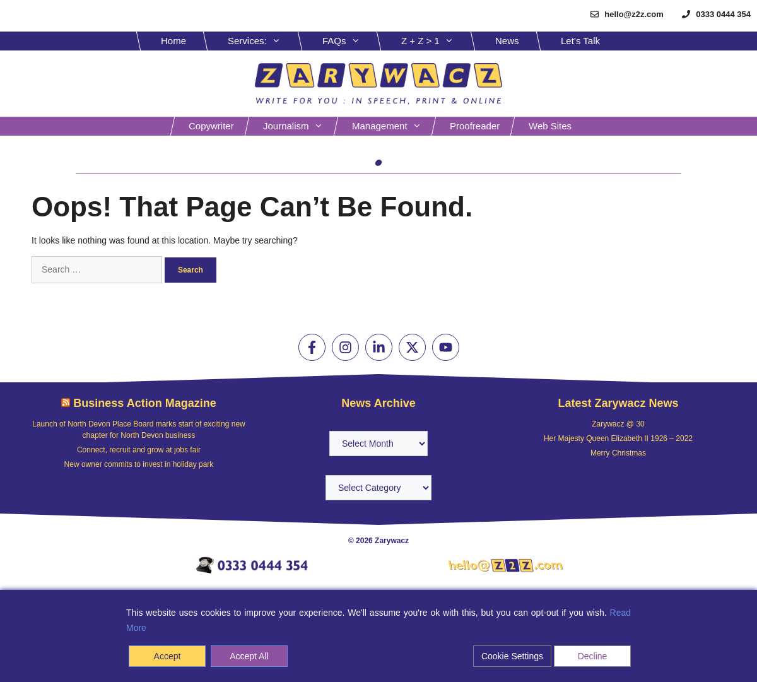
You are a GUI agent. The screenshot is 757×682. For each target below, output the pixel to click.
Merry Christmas (618, 453)
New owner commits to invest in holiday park (139, 464)
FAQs (350, 41)
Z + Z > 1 (436, 41)
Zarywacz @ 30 (618, 424)
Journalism (299, 126)
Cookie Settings (512, 656)
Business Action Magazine (144, 403)
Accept (167, 656)
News (507, 40)
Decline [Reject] (592, 656)
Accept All (249, 656)
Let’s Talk (580, 40)
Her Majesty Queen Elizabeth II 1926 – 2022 (618, 438)
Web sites (550, 126)
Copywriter (211, 126)
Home (173, 40)
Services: (264, 41)
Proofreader (475, 126)
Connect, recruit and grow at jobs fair (139, 449)
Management (393, 126)
